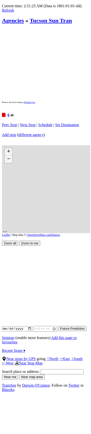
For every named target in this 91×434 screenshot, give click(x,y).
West (8, 363)
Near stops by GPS (19, 359)
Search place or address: (42, 371)
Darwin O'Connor (36, 385)
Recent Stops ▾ (13, 350)
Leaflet (6, 235)
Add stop (9, 135)
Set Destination (67, 125)
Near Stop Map (29, 363)
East (64, 359)
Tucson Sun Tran (51, 20)
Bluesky (8, 390)
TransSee (9, 385)
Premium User (29, 102)
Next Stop (27, 125)
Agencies (13, 20)
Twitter (74, 385)
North (52, 359)
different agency (31, 135)
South (77, 359)
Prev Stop (9, 125)
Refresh (8, 10)
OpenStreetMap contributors (43, 235)
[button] (8, 152)
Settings (8, 338)
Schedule (45, 125)
